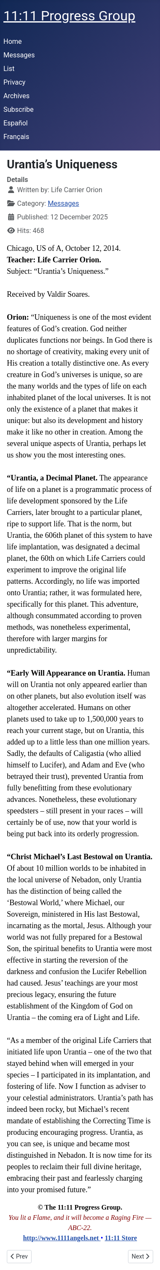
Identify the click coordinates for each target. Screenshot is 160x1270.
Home (12, 41)
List (9, 69)
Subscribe (18, 109)
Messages (19, 55)
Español (15, 123)
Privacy (14, 82)
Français (16, 137)
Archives (16, 96)
